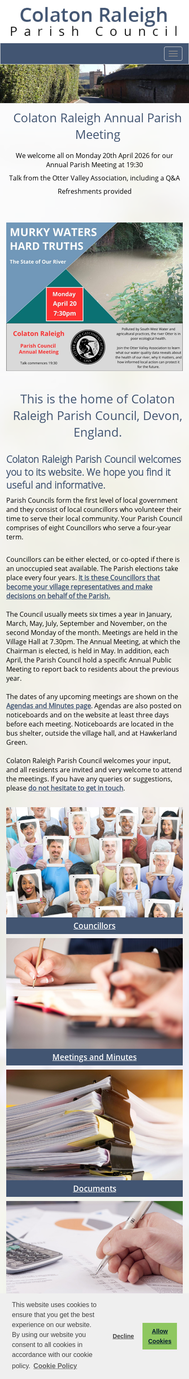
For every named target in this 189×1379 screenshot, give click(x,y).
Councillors (94, 925)
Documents (94, 1188)
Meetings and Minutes (94, 1057)
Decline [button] (123, 1336)
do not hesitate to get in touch (75, 788)
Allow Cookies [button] (160, 1336)
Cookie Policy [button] (55, 1365)
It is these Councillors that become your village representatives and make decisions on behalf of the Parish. (83, 587)
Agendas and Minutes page (48, 705)
